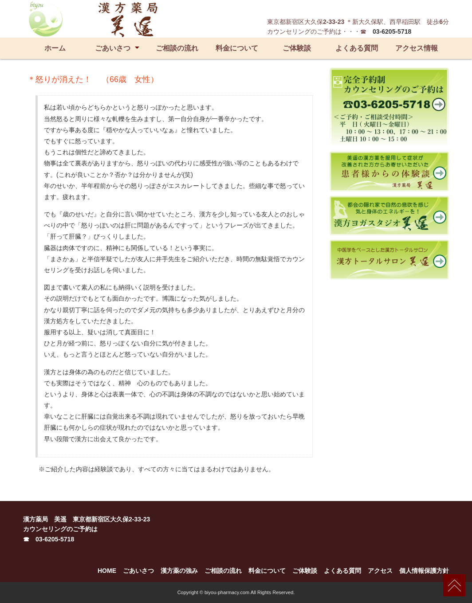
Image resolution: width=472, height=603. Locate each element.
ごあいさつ (112, 48)
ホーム (55, 48)
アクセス (380, 570)
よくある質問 (356, 48)
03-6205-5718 (392, 31)
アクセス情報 (416, 48)
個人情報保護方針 (424, 570)
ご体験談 (297, 48)
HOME (107, 570)
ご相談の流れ (177, 48)
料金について (237, 48)
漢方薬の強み (179, 570)
